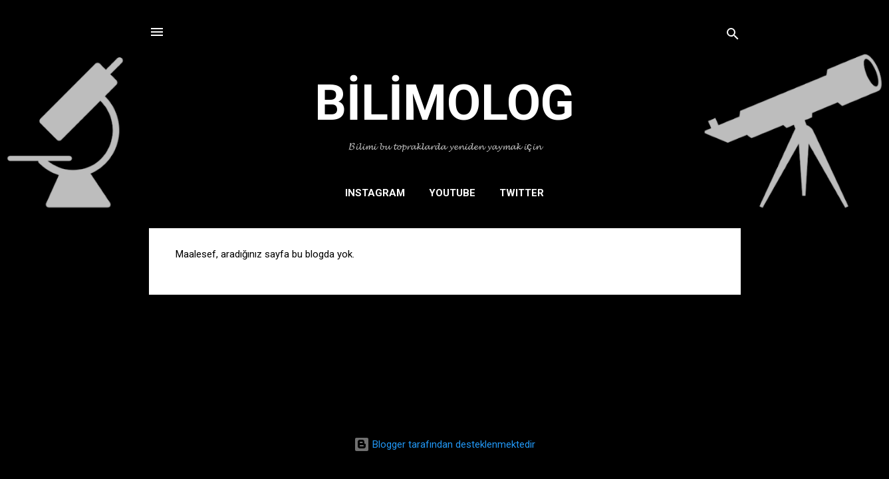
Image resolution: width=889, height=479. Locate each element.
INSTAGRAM (375, 193)
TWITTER (521, 193)
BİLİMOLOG (444, 102)
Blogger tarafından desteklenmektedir (444, 444)
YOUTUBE (452, 193)
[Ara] (733, 36)
